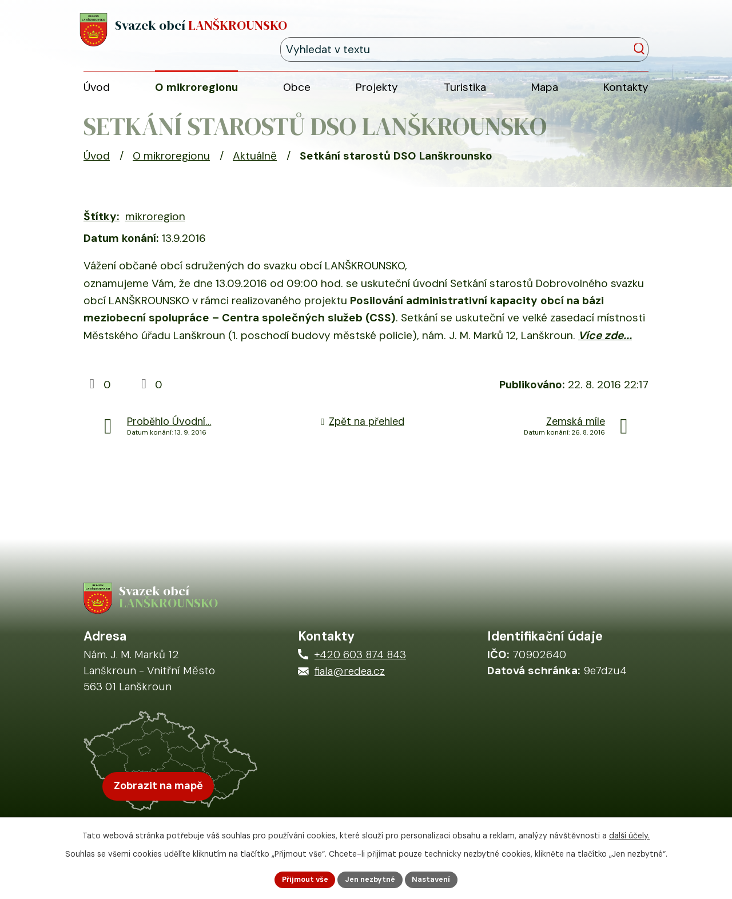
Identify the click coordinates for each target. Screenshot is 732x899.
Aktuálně (255, 164)
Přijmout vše (299, 878)
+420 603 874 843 (360, 669)
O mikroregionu (171, 164)
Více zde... (605, 344)
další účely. (629, 833)
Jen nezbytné (371, 878)
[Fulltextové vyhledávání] (596, 32)
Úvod (96, 164)
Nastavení (438, 878)
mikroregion (155, 225)
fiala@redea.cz (350, 686)
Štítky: (101, 225)
